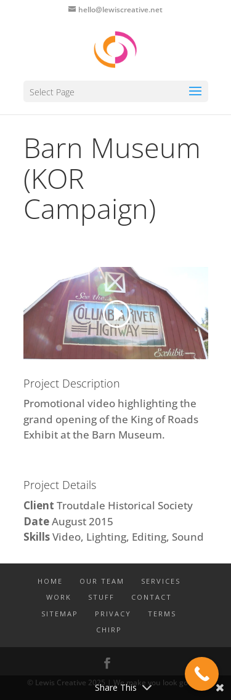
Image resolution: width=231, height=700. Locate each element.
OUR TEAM (101, 581)
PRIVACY (113, 613)
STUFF (101, 597)
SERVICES (160, 581)
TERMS (162, 613)
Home (50, 581)
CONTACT (151, 597)
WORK (58, 597)
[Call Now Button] (202, 674)
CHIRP (109, 629)
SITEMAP (59, 613)
